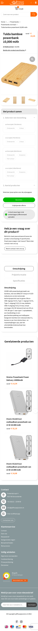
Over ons (4, 534)
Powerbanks (14, 22)
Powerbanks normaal (8, 25)
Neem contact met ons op (15, 249)
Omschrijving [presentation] (19, 268)
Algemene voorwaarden (9, 556)
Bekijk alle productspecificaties (14, 50)
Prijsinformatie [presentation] (19, 274)
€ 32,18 (11, 428)
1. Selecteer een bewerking (14, 117)
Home (3, 22)
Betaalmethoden (7, 543)
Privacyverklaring (7, 562)
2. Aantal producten (11, 185)
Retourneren (5, 546)
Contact (4, 531)
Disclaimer (4, 565)
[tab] (19, 268)
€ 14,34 (11, 383)
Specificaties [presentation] (19, 280)
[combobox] (16, 14)
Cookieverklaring (7, 559)
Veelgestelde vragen (8, 540)
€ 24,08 (11, 473)
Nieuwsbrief (5, 537)
